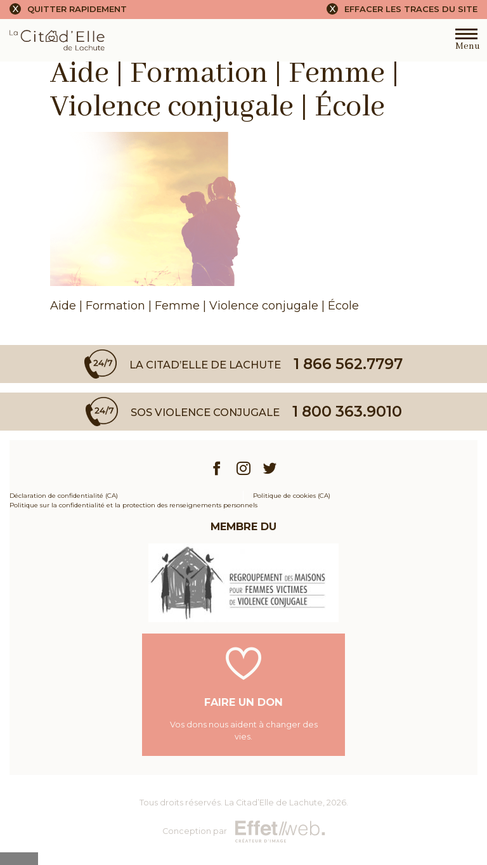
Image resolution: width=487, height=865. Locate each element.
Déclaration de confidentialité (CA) (64, 495)
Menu (466, 42)
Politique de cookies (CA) (291, 495)
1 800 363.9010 (347, 411)
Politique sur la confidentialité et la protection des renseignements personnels (133, 505)
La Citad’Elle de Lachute (273, 802)
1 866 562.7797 (348, 363)
